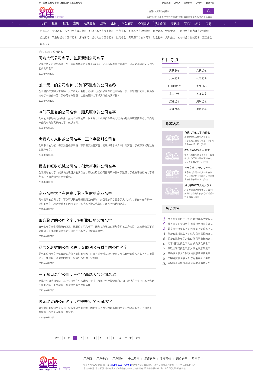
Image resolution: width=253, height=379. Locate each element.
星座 (54, 23)
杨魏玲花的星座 (154, 17)
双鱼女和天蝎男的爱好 (172, 17)
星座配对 (118, 358)
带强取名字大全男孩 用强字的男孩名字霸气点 (191, 253)
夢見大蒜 (208, 17)
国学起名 (109, 37)
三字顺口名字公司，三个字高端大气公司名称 (77, 274)
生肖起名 (182, 30)
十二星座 (134, 358)
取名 (47, 51)
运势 (103, 23)
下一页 (128, 338)
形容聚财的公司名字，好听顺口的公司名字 (75, 220)
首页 (44, 23)
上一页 (66, 338)
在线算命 (89, 23)
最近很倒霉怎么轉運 (193, 17)
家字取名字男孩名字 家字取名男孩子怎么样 (191, 263)
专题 (208, 23)
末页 (138, 338)
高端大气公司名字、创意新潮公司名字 (71, 58)
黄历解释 (188, 3)
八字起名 (69, 30)
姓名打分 (158, 37)
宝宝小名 (121, 30)
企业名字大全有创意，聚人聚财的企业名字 (75, 193)
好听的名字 (95, 30)
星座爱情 (165, 358)
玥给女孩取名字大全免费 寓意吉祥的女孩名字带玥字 (191, 238)
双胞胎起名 (58, 37)
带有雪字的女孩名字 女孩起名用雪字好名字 (191, 223)
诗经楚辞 (170, 30)
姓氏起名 (121, 37)
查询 (76, 23)
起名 (198, 23)
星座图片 (197, 358)
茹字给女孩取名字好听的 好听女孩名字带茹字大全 (191, 228)
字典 (187, 23)
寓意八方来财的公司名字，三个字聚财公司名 (77, 139)
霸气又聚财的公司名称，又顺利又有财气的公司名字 (83, 247)
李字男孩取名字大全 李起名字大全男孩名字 (191, 258)
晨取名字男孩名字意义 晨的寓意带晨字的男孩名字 (191, 248)
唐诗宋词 (84, 37)
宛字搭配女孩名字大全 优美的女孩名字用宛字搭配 (191, 243)
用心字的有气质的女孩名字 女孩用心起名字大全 (210, 185)
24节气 (199, 3)
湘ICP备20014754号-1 (120, 365)
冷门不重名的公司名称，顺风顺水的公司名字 (77, 112)
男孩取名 (45, 30)
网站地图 (166, 3)
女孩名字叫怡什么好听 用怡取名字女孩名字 (191, 218)
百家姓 (193, 30)
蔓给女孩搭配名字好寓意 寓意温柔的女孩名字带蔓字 (191, 233)
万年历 (177, 3)
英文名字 (133, 30)
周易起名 (158, 30)
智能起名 (195, 37)
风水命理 (160, 23)
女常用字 (146, 37)
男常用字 (133, 37)
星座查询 (102, 358)
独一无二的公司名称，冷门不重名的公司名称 (77, 85)
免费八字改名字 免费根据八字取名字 (204, 132)
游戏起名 (45, 37)
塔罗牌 (175, 23)
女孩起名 (57, 30)
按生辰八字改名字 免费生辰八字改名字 (205, 150)
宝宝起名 (109, 30)
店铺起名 (146, 30)
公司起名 (82, 30)
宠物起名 (205, 30)
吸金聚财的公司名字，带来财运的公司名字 (75, 301)
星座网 (62, 13)
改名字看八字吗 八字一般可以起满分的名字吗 (209, 167)
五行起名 (72, 37)
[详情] (203, 144)
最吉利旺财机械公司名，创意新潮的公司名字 (77, 166)
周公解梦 (127, 23)
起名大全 (96, 37)
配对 (65, 23)
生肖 (114, 23)
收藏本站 (210, 3)
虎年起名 (170, 37)
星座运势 (149, 358)
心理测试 (143, 23)
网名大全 (45, 44)
